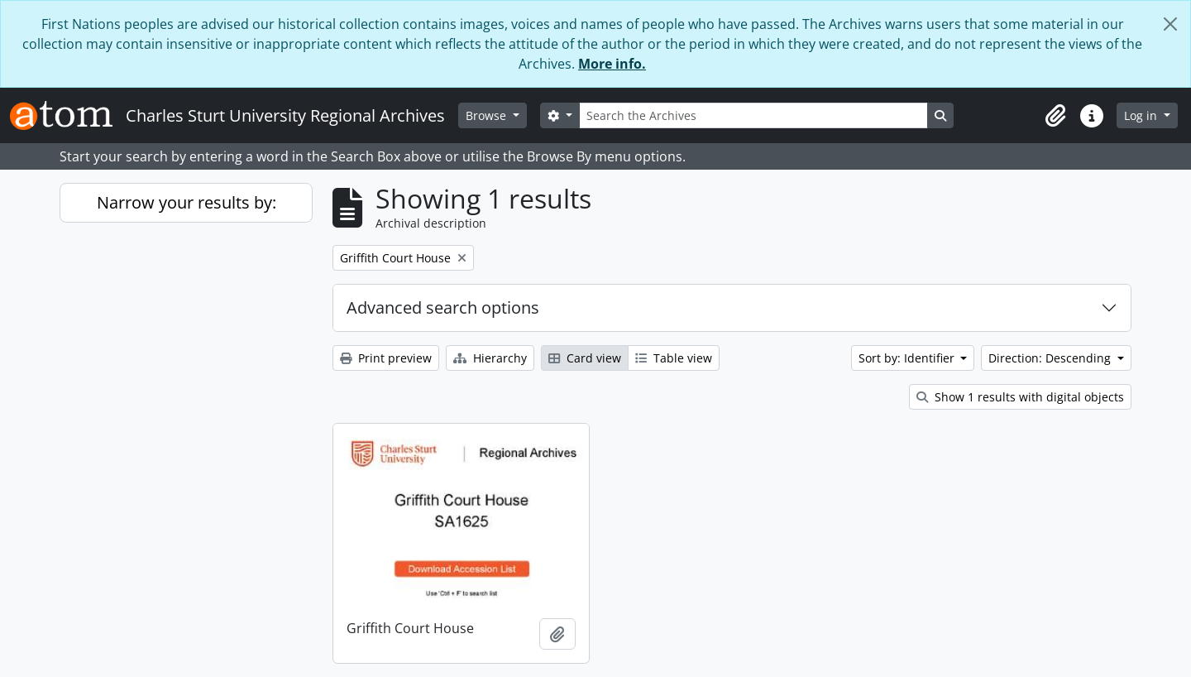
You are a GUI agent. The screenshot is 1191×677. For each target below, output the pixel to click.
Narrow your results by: (186, 202)
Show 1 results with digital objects (1020, 397)
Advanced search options (443, 307)
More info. (612, 64)
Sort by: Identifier (908, 358)
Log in (1142, 115)
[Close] (1170, 24)
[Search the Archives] (753, 115)
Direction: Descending (1051, 358)
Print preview (386, 358)
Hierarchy (490, 358)
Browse (487, 115)
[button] (1055, 116)
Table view (673, 358)
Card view (584, 358)
